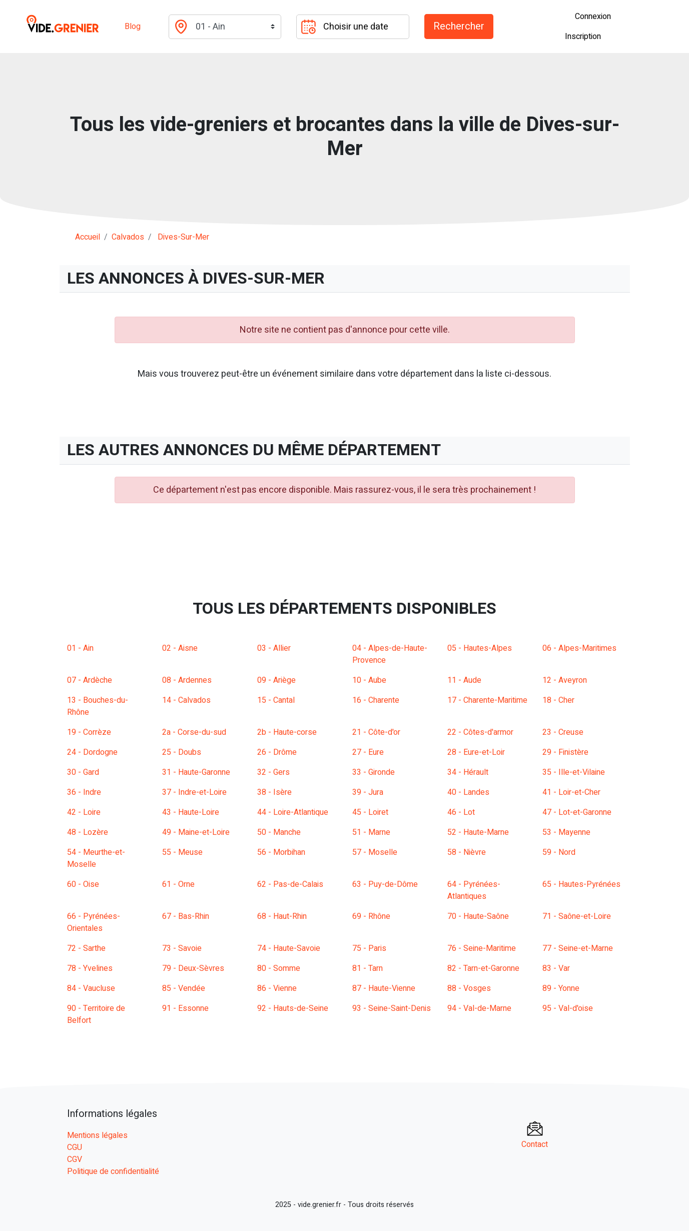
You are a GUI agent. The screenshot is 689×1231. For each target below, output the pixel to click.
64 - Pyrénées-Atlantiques (473, 890)
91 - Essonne (185, 1008)
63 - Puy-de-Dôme (385, 884)
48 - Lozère (87, 832)
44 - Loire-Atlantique (292, 812)
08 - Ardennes (187, 680)
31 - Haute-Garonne (196, 772)
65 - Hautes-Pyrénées (581, 884)
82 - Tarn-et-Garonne (483, 968)
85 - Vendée (183, 988)
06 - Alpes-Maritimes (579, 648)
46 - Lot (461, 812)
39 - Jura (367, 792)
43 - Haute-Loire (190, 812)
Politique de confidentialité (113, 1171)
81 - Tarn (367, 968)
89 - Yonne (560, 988)
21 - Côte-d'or (376, 732)
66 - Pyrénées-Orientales (93, 922)
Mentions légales (97, 1135)
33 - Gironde (373, 772)
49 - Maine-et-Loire (196, 832)
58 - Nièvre (466, 852)
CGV (74, 1159)
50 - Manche (279, 832)
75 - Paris (369, 948)
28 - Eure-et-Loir (476, 752)
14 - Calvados (186, 700)
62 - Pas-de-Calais (290, 884)
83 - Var (556, 968)
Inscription (583, 37)
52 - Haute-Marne (478, 832)
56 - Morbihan (281, 852)
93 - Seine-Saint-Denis (391, 1008)
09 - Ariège (276, 680)
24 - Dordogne (92, 752)
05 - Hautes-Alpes (479, 648)
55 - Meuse (182, 852)
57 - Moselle (374, 852)
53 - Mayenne (566, 832)
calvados (128, 237)
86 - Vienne (277, 988)
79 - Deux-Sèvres (193, 968)
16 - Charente (375, 700)
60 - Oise (83, 884)
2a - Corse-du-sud (194, 732)
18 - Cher (558, 700)
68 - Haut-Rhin (282, 916)
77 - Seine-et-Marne (577, 948)
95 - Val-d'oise (567, 1008)
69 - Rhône (371, 916)
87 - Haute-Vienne (383, 988)
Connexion (593, 17)
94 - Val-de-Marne (479, 1008)
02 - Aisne (180, 648)
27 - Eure (368, 752)
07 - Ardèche (89, 680)
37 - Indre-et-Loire (194, 792)
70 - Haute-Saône (478, 916)
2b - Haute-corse (287, 732)
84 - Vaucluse (91, 988)
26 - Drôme (277, 752)
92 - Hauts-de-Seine (292, 1008)
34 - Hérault (467, 772)
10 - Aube (369, 680)
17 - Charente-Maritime (487, 700)
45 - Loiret (370, 812)
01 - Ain (80, 648)
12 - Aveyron (564, 680)
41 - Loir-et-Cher (571, 792)
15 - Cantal (276, 700)
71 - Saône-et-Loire (576, 916)
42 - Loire (84, 812)
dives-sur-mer (183, 237)
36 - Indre (84, 792)
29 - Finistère (565, 752)
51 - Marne (371, 832)
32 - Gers (273, 772)
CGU (74, 1147)
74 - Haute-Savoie (288, 948)
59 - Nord (558, 852)
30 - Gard (83, 772)
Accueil (87, 237)
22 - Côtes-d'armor (480, 732)
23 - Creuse (562, 732)
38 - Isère (274, 792)
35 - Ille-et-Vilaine (573, 772)
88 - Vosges (469, 988)
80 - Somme (278, 968)
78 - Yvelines (90, 968)
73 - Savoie (182, 948)
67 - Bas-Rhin (185, 916)
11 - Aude (464, 680)
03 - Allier (274, 648)
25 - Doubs (181, 752)
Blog (133, 27)
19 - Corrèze (89, 732)
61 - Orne (178, 884)
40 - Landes (468, 792)
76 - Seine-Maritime (481, 948)
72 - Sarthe (86, 948)
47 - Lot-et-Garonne (576, 812)
